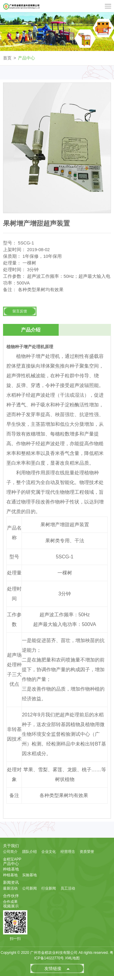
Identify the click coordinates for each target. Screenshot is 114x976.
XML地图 (72, 958)
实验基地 (29, 875)
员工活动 (67, 888)
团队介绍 (29, 852)
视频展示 (11, 906)
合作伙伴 (11, 896)
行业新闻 (48, 888)
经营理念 (67, 852)
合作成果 (10, 902)
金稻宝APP (12, 859)
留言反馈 (19, 311)
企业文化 (48, 852)
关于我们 (11, 846)
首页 (7, 58)
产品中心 (26, 58)
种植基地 (11, 869)
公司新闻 (29, 888)
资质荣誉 (87, 852)
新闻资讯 (11, 882)
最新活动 (10, 888)
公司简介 (10, 852)
